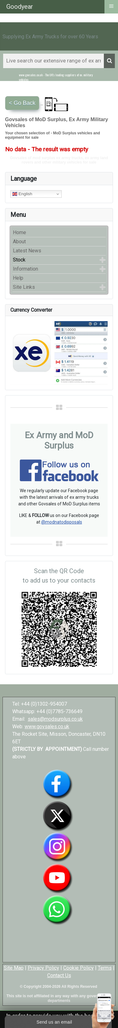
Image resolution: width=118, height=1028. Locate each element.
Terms (105, 968)
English (22, 193)
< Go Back (22, 103)
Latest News (27, 251)
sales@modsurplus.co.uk (55, 719)
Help (18, 278)
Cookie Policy (78, 968)
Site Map (14, 968)
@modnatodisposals (61, 522)
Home (19, 232)
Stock (19, 260)
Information (25, 269)
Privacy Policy (43, 968)
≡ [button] (111, 6)
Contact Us (59, 975)
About (19, 242)
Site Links (24, 287)
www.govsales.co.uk (47, 726)
